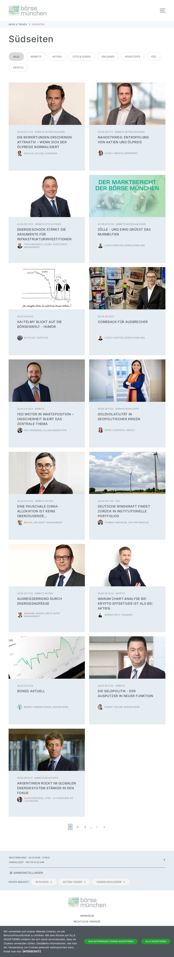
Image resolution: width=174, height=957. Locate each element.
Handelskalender (110, 881)
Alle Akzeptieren (156, 941)
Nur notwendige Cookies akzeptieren (110, 941)
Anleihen (108, 56)
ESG (153, 56)
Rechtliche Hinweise (87, 921)
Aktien (57, 56)
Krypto (18, 67)
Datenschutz (32, 951)
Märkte (36, 56)
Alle (16, 56)
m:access (44, 881)
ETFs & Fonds (82, 56)
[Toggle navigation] (162, 10)
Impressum (87, 915)
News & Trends (18, 24)
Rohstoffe (132, 56)
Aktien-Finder (74, 881)
